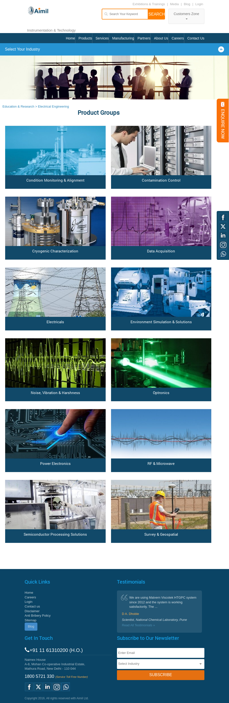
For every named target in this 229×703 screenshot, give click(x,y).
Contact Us (195, 38)
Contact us (32, 606)
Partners (143, 38)
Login (199, 4)
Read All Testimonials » (138, 625)
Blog (187, 4)
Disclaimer (32, 611)
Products (85, 38)
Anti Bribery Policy (37, 615)
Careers (178, 38)
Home (70, 38)
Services (102, 38)
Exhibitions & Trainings (148, 4)
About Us (161, 38)
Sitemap (30, 620)
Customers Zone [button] (186, 15)
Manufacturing (123, 38)
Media (175, 4)
